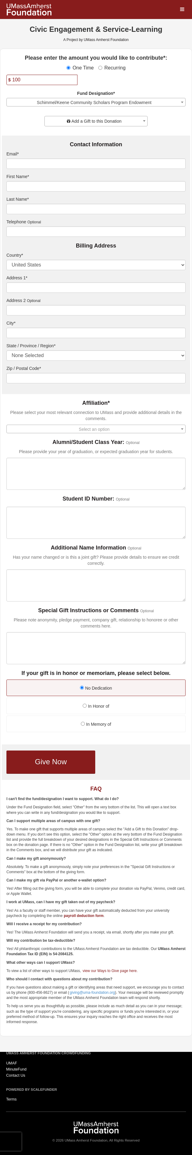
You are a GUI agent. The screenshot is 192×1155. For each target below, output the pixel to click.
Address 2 (16, 300)
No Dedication (96, 688)
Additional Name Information (88, 548)
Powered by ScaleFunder (31, 1089)
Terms (11, 1099)
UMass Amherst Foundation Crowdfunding (48, 1053)
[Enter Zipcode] (96, 378)
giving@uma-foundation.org (92, 992)
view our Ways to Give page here (110, 971)
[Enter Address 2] (96, 310)
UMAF (11, 1063)
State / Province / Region (30, 345)
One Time (80, 67)
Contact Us (15, 1075)
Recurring (112, 67)
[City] (96, 333)
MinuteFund (16, 1069)
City (11, 323)
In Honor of (96, 706)
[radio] (96, 689)
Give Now (51, 762)
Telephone (16, 221)
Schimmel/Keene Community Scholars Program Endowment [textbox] (94, 102)
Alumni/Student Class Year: (88, 442)
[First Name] (96, 186)
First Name (17, 176)
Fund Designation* (96, 93)
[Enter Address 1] (96, 287)
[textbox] (96, 121)
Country (14, 255)
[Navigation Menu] (182, 10)
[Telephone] (96, 231)
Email (12, 153)
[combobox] (96, 102)
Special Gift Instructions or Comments (88, 610)
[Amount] (41, 80)
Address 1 (17, 277)
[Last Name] (96, 209)
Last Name (17, 199)
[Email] (96, 163)
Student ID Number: (88, 499)
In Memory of (96, 724)
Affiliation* (96, 403)
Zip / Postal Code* (23, 368)
